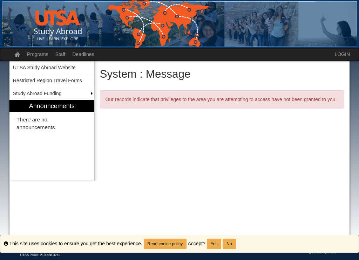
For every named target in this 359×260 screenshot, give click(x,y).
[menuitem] (51, 140)
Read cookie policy (165, 243)
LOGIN (342, 54)
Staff (60, 54)
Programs (37, 54)
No (229, 243)
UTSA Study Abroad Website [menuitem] (44, 67)
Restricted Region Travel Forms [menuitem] (47, 80)
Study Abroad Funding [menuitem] (37, 93)
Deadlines (83, 54)
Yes (214, 243)
